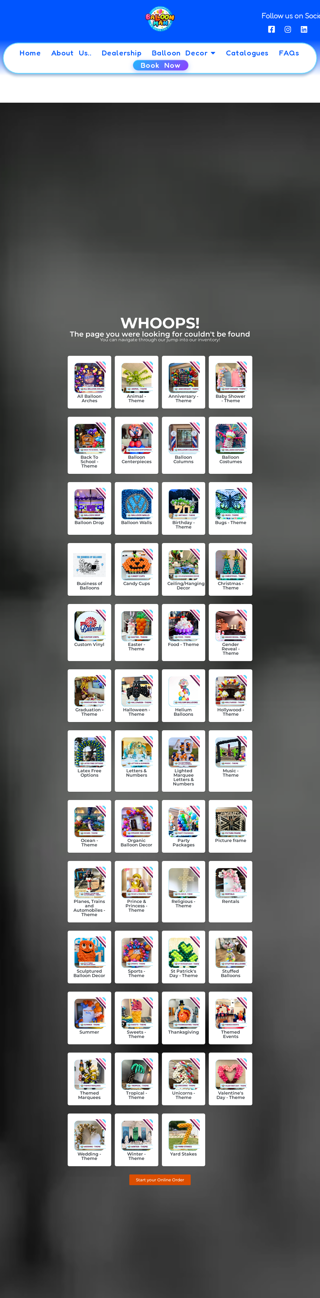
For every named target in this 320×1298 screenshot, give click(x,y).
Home (30, 52)
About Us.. (71, 52)
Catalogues (247, 52)
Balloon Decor (184, 52)
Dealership (122, 52)
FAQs (289, 52)
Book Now (161, 65)
